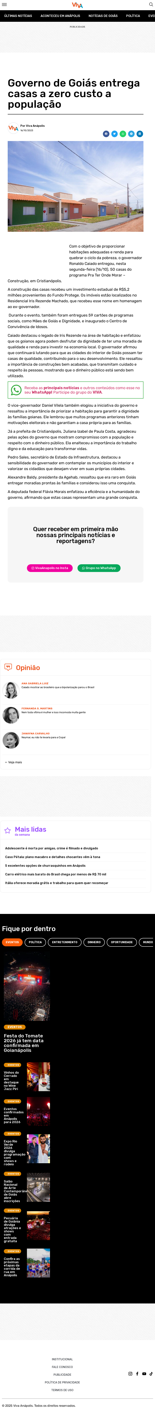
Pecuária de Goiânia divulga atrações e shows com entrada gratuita (12, 1229)
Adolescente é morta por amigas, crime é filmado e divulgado (51, 848)
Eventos (15, 1027)
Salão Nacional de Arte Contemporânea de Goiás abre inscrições (17, 1191)
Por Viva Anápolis (32, 126)
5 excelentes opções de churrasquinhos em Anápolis (45, 865)
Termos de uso (62, 1390)
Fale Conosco (62, 1367)
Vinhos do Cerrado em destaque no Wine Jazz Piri (11, 1081)
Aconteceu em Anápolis (60, 16)
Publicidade (62, 1374)
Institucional (62, 1359)
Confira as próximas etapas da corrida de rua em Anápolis (12, 1267)
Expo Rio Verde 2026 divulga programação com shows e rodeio (14, 1152)
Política (133, 16)
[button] (106, 134)
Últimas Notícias (18, 16)
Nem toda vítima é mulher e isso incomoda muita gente (54, 712)
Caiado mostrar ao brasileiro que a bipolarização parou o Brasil (58, 687)
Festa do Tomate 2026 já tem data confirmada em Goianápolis (24, 1043)
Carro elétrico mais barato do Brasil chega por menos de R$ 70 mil (55, 874)
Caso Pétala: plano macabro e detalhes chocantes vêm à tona (52, 857)
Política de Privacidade (62, 1382)
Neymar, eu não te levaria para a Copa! (43, 737)
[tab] (12, 942)
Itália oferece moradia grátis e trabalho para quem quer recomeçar (56, 883)
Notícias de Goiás (103, 16)
